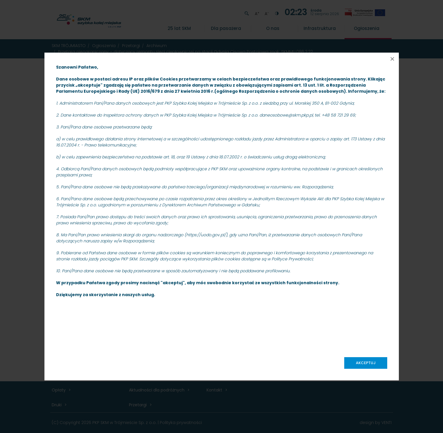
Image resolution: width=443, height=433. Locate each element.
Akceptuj (366, 363)
